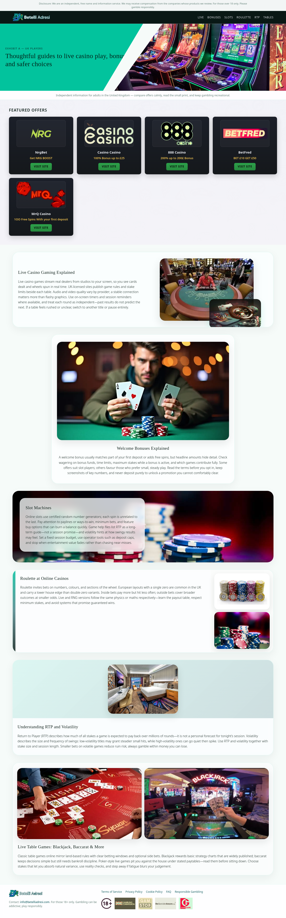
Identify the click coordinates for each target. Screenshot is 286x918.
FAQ (168, 892)
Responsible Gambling (189, 892)
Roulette (244, 17)
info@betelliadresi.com (35, 902)
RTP (257, 17)
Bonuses (214, 17)
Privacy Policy (134, 892)
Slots (228, 17)
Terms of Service (111, 892)
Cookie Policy (154, 892)
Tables (268, 17)
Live (201, 17)
